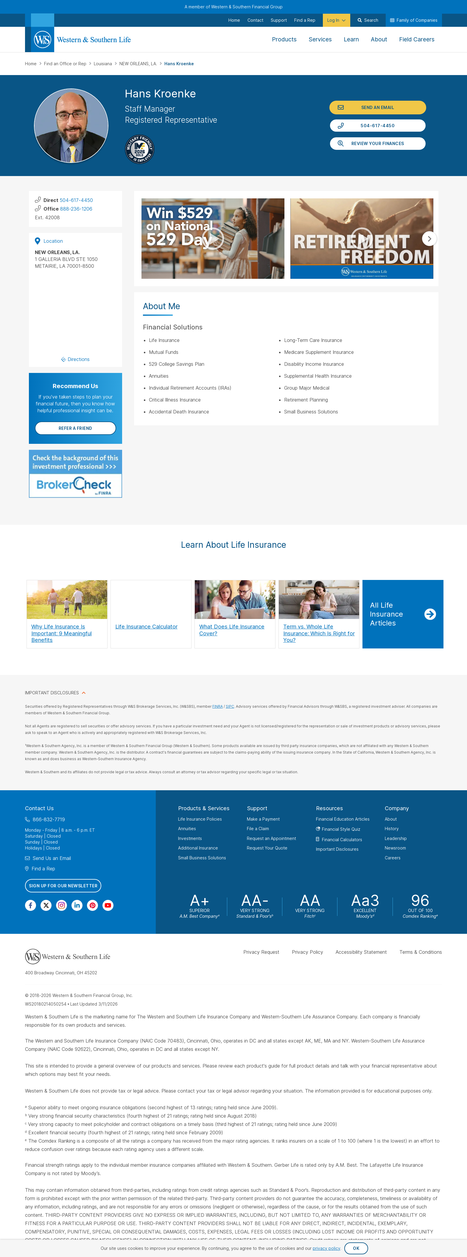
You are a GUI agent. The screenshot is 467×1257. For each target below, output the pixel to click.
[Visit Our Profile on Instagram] (61, 905)
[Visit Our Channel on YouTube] (107, 905)
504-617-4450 (378, 125)
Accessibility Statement (361, 952)
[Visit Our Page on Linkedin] (76, 905)
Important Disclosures (337, 849)
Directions (75, 359)
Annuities (187, 828)
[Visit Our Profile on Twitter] (46, 905)
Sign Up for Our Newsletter (63, 885)
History (392, 828)
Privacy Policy (307, 952)
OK (356, 1248)
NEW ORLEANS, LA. (138, 63)
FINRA (217, 706)
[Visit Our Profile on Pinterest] (92, 905)
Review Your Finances (377, 143)
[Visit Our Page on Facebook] (30, 905)
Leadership (396, 838)
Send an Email (377, 107)
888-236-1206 (76, 209)
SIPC (230, 706)
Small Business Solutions (202, 857)
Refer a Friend (75, 428)
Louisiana (103, 63)
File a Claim (258, 828)
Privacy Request (261, 952)
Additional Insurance (198, 847)
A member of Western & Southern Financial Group (234, 6)
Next (429, 238)
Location (49, 241)
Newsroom (395, 847)
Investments (190, 838)
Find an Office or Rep (66, 63)
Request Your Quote (267, 847)
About (391, 819)
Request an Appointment (271, 838)
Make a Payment (263, 819)
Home (31, 63)
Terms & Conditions (420, 952)
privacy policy (326, 1248)
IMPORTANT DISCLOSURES (52, 692)
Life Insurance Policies (200, 819)
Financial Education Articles (343, 819)
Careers (393, 857)
